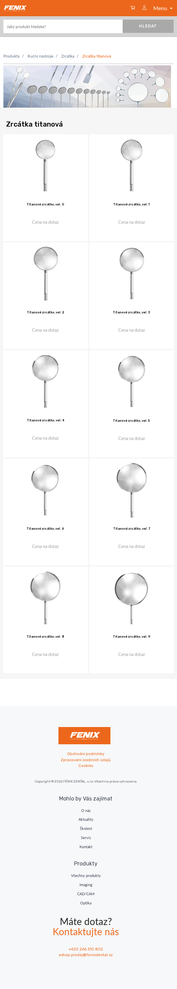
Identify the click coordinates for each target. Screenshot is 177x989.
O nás (86, 810)
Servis (86, 837)
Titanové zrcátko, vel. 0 (45, 204)
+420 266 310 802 (86, 949)
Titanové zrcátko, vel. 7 (131, 528)
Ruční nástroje (40, 56)
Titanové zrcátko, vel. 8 (45, 636)
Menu (163, 8)
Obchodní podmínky (85, 754)
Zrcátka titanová (96, 56)
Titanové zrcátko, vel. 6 (45, 528)
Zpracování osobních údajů (86, 760)
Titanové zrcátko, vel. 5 (131, 420)
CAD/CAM (85, 894)
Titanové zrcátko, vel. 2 (45, 312)
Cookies (85, 766)
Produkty (11, 56)
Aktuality (85, 819)
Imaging (85, 884)
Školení (86, 828)
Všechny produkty (86, 875)
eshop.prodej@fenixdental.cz (86, 955)
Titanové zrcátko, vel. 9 (132, 636)
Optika (85, 903)
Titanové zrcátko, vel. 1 (131, 204)
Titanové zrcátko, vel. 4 (45, 420)
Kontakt (85, 846)
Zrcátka (67, 56)
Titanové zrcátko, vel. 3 (131, 312)
